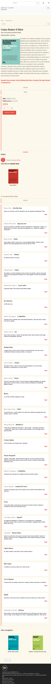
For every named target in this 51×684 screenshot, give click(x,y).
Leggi (45, 214)
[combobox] (24, 3)
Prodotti (2, 20)
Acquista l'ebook (9, 112)
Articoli (25, 200)
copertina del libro (16, 160)
